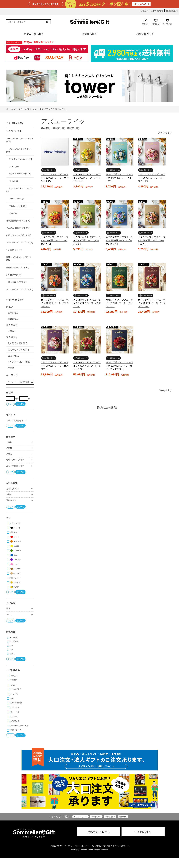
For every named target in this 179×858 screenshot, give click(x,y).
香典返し (123, 816)
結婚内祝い (110, 816)
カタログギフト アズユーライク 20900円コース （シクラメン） (119, 303)
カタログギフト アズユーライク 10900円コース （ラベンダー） (54, 303)
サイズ (9, 614)
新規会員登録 (172, 11)
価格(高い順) (73, 128)
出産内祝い (96, 816)
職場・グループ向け (15, 460)
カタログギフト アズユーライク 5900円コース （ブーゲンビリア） (119, 240)
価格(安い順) (59, 128)
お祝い (9, 494)
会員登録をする (143, 832)
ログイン (145, 22)
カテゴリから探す (15, 123)
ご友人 (9, 454)
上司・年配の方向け (15, 466)
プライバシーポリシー (79, 846)
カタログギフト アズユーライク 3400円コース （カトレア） (119, 177)
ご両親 (9, 442)
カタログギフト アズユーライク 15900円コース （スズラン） (87, 303)
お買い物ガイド (58, 846)
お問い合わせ (157, 11)
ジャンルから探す (15, 299)
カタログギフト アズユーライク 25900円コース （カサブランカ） (151, 303)
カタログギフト (80, 816)
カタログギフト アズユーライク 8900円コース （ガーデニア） (151, 240)
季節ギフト (11, 500)
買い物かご (167, 22)
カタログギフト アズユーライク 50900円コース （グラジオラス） (87, 365)
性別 (8, 608)
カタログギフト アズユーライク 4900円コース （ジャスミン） (87, 240)
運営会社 (125, 846)
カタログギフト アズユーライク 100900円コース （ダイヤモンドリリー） (119, 365)
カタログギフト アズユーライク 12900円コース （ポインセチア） (54, 177)
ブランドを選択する (15, 420)
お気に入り (156, 22)
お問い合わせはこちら (98, 832)
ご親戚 (9, 448)
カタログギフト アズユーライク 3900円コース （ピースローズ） (151, 177)
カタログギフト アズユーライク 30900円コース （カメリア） (54, 365)
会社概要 (144, 11)
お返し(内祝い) (12, 488)
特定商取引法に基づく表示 (105, 846)
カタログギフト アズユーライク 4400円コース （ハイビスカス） (54, 240)
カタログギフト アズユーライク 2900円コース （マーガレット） (87, 177)
